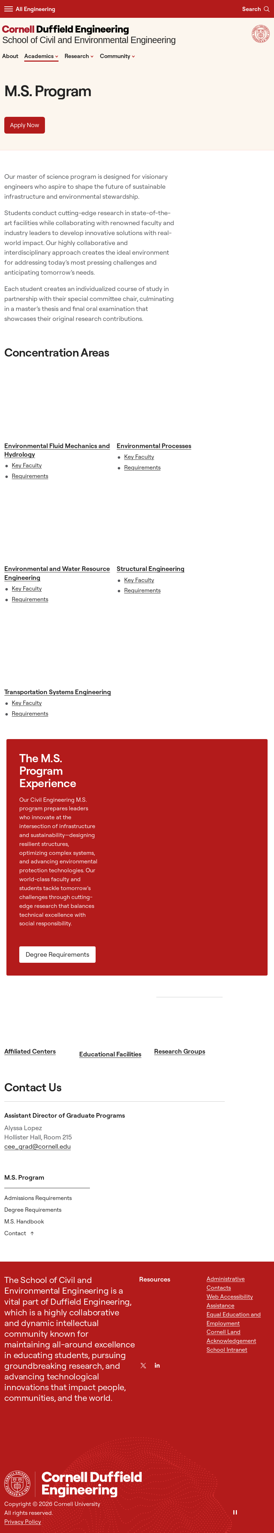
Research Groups (179, 1051)
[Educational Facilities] (114, 1022)
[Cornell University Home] (17, 1484)
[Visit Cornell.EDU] (261, 40)
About (10, 55)
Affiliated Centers (30, 1051)
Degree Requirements (57, 954)
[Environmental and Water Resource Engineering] (58, 526)
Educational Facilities (110, 1054)
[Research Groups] (189, 1020)
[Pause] (235, 1512)
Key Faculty (27, 465)
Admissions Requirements (38, 1197)
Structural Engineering (150, 569)
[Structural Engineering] (171, 526)
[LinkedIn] (157, 1365)
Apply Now (24, 125)
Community (117, 55)
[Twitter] (143, 1365)
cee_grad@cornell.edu (37, 1146)
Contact (15, 1233)
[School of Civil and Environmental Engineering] (89, 35)
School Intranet (227, 1349)
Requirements (30, 475)
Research (79, 55)
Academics (41, 55)
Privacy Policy (22, 1521)
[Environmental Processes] (171, 402)
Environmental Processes (154, 446)
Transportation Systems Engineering (57, 692)
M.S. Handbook (24, 1221)
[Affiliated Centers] (39, 1020)
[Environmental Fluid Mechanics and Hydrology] (58, 402)
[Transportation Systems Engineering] (58, 649)
